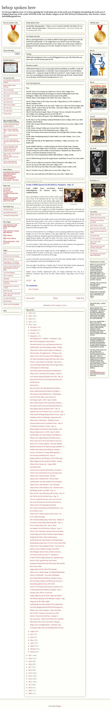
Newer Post (30, 298)
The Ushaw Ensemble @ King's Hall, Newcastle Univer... (47, 359)
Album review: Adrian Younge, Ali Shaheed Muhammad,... (48, 572)
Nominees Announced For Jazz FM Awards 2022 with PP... (48, 563)
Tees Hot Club (7, 108)
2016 (30, 670)
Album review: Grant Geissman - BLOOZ (42, 476)
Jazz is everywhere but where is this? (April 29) (10, 162)
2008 (30, 693)
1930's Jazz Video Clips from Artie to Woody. (11, 294)
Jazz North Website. (9, 272)
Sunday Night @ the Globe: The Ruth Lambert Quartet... (47, 534)
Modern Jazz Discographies (11, 304)
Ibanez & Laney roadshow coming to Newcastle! (44, 549)
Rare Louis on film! (36, 566)
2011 (30, 684)
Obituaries (6, 278)
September (33, 336)
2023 (30, 322)
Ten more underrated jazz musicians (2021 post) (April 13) (11, 141)
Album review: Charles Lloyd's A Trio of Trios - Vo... (46, 514)
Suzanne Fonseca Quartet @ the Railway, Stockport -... (46, 470)
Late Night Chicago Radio (10, 215)
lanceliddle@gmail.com (97, 372)
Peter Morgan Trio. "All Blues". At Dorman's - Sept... (46, 338)
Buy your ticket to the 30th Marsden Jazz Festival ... (45, 388)
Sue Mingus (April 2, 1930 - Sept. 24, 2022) (43, 400)
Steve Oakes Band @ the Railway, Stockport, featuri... (46, 578)
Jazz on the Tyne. (8, 201)
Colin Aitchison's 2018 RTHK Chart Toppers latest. (10, 226)
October (33, 333)
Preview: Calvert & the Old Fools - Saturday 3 (44, 616)
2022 (30, 324)
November (33, 330)
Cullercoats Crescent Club (97, 217)
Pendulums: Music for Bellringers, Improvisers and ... (46, 417)
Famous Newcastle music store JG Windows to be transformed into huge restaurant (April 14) (10, 148)
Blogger (58, 706)
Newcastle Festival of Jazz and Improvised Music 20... (46, 344)
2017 (30, 667)
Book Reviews (7, 301)
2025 (30, 316)
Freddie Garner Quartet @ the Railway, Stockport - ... (46, 449)
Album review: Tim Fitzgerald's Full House (43, 505)
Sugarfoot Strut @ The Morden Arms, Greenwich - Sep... (47, 411)
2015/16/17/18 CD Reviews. (11, 256)
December (33, 327)
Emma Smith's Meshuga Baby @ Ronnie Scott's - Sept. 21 (47, 414)
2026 (30, 313)
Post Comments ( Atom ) (59, 305)
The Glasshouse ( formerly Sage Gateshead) (97, 254)
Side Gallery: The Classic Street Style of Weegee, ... (45, 622)
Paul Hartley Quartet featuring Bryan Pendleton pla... (46, 370)
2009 (30, 690)
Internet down (34, 385)
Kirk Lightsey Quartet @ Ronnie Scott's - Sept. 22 (45, 408)
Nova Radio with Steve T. (10, 212)
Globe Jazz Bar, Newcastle (98, 228)
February (33, 649)
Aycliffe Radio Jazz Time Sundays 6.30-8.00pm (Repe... (47, 540)
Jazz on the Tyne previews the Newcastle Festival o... (46, 502)
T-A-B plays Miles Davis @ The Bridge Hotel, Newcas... (47, 628)
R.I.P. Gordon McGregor (37, 517)
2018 (30, 664)
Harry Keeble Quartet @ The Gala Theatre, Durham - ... (47, 403)
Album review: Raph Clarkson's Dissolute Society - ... (46, 438)
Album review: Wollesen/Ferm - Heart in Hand (44, 479)
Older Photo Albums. (9, 174)
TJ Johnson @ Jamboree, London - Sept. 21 (43, 426)
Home (55, 298)
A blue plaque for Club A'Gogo (39, 368)
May (31, 640)
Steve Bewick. (7, 188)
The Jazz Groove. (8, 192)
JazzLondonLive (8, 102)
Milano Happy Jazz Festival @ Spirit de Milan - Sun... (46, 429)
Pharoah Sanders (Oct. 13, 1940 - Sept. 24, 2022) (45, 432)
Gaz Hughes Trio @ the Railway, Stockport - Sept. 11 (46, 528)
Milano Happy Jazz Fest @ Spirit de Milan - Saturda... (46, 461)
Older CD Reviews (8, 259)
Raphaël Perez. (8, 175)
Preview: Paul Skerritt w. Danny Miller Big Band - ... (46, 452)
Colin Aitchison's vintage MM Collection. (11, 231)
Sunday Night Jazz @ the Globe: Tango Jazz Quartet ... (46, 595)
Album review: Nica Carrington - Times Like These (45, 610)
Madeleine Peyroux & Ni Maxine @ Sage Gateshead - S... (47, 446)
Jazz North (6, 96)
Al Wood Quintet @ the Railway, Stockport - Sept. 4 (45, 589)
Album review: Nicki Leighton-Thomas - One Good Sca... (47, 546)
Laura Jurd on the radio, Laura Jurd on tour (43, 397)
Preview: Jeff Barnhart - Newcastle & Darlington (44, 575)
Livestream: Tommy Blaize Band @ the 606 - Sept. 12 (46, 522)
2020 (30, 658)
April (32, 643)
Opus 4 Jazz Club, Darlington (95, 242)
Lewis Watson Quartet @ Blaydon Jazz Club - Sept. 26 (46, 376)
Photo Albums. (7, 235)
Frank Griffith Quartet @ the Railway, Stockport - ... (45, 391)
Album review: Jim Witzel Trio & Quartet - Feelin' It (46, 373)
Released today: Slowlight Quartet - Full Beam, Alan (46, 353)
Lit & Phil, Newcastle (96, 238)
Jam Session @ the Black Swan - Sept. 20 (42, 455)
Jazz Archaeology (8, 90)
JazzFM (5, 196)
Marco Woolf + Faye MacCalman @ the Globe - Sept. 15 (47, 493)
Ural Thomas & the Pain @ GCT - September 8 (44, 554)
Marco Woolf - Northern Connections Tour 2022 (44, 613)
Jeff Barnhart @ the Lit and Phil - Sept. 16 (42, 490)
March (32, 646)
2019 (30, 661)
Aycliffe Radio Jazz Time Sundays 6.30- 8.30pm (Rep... (46, 604)
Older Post (80, 298)
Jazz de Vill (6, 190)
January (32, 652)
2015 (30, 673)
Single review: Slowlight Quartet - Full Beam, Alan (45, 625)
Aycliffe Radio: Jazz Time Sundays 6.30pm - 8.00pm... (46, 347)
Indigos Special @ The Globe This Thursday (43, 569)
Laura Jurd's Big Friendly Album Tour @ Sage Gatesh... (47, 365)
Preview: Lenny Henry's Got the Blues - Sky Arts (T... (46, 362)
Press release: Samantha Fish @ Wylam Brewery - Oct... (47, 508)
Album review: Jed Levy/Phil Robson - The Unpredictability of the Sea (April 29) (11, 156)
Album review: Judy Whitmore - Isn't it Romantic (45, 484)
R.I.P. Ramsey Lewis (36, 511)
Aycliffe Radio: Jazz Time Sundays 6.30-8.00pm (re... (46, 435)
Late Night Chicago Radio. (10, 193)
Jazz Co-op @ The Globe (10, 93)
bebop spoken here (19, 7)
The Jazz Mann (7, 111)
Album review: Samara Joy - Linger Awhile (43, 464)
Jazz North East (8, 99)
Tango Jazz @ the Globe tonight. (40, 601)
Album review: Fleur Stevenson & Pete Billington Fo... (46, 356)
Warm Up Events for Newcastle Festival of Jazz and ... (46, 441)
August (32, 631)
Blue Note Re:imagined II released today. (42, 341)
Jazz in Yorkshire (8, 275)
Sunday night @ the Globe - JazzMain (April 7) (11, 125)
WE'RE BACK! (35, 382)
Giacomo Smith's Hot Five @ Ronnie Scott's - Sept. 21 (46, 423)
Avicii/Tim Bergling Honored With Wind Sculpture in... (46, 607)
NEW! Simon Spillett (9, 105)
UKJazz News (7, 114)
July (31, 634)
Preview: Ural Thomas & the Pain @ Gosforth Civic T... (47, 587)
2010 (30, 687)
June (31, 637)
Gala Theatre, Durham (96, 225)
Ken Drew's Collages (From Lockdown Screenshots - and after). (11, 178)
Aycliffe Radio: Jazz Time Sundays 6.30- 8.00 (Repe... (46, 481)
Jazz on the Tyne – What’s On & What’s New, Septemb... (47, 619)
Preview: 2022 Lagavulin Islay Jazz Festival (43, 560)
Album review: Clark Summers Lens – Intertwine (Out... (47, 487)
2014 (30, 676)
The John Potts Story (9, 298)
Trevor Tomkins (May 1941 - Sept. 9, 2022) (43, 525)
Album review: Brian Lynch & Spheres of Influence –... (46, 350)
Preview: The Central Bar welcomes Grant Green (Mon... (47, 531)
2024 (30, 319)
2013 (30, 679)
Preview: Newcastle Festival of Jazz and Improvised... (46, 473)
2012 (30, 682)
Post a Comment (33, 289)
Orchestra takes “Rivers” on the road (41, 592)
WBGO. (5, 195)
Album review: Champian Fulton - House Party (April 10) (11, 130)
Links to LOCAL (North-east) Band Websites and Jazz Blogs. (11, 268)
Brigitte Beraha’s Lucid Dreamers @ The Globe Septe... (47, 458)
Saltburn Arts (94, 250)
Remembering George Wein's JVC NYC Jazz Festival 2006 (48, 543)
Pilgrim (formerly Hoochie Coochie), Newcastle (97, 246)
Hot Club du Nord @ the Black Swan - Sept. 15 (44, 496)
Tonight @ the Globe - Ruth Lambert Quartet (43, 537)
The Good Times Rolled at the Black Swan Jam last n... (46, 581)
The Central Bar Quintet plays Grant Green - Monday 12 (47, 519)
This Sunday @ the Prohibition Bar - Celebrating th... (46, 394)
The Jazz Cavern (8, 209)
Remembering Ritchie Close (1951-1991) (42, 584)
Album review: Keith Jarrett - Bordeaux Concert (44, 420)
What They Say (7, 291)
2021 (30, 655)
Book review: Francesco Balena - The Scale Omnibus (46, 443)
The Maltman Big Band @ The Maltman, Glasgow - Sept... (48, 598)
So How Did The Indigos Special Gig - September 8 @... (47, 557)
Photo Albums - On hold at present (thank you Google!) (11, 262)
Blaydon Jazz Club (95, 214)
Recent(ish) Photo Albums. (11, 172)
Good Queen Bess (35, 467)
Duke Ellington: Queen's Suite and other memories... (46, 552)
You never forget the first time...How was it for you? (45, 499)
